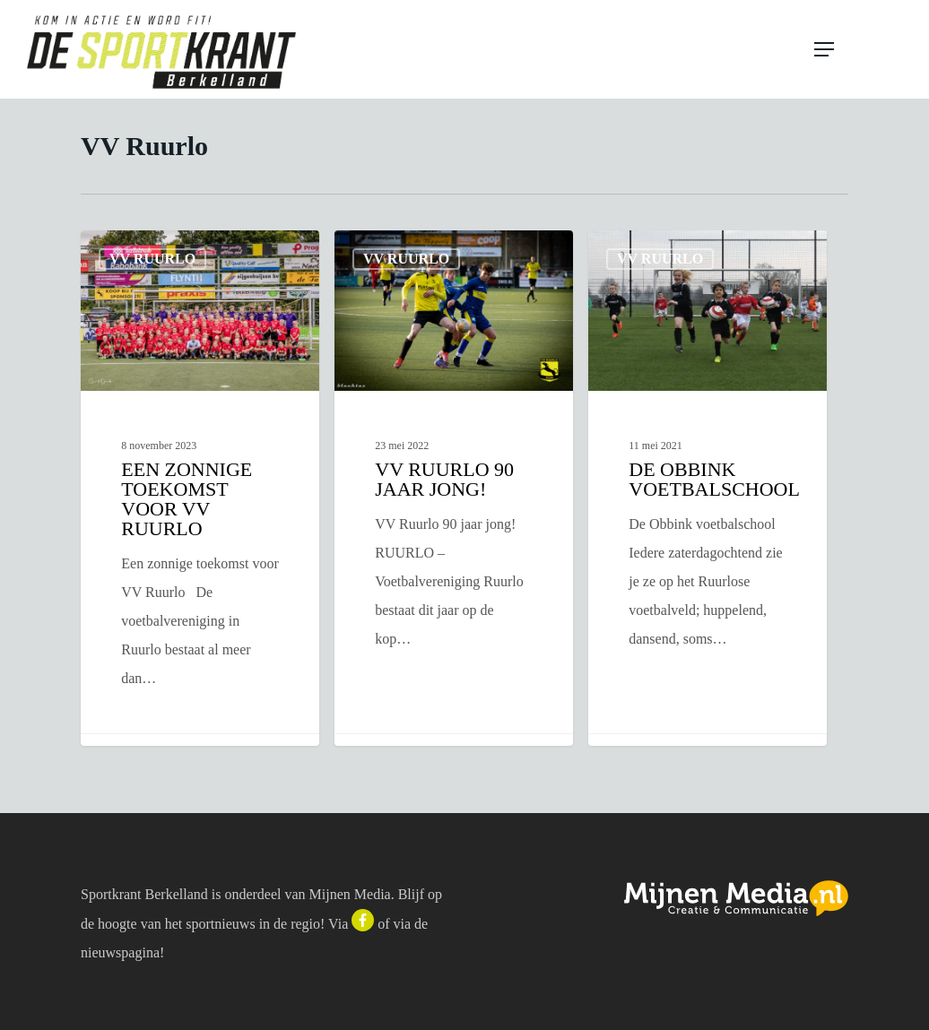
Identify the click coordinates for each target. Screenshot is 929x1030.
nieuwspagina (120, 952)
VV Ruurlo (152, 258)
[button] (859, 49)
